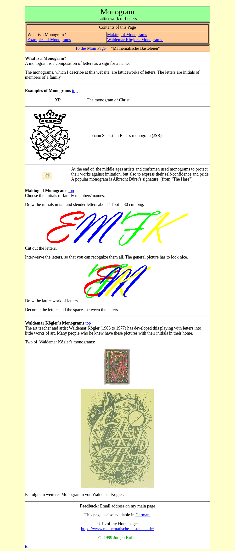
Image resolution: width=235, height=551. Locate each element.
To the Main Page (90, 48)
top (75, 90)
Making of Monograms (127, 34)
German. (142, 514)
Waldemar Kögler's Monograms (135, 39)
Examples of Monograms (49, 39)
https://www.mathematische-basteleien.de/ (117, 528)
